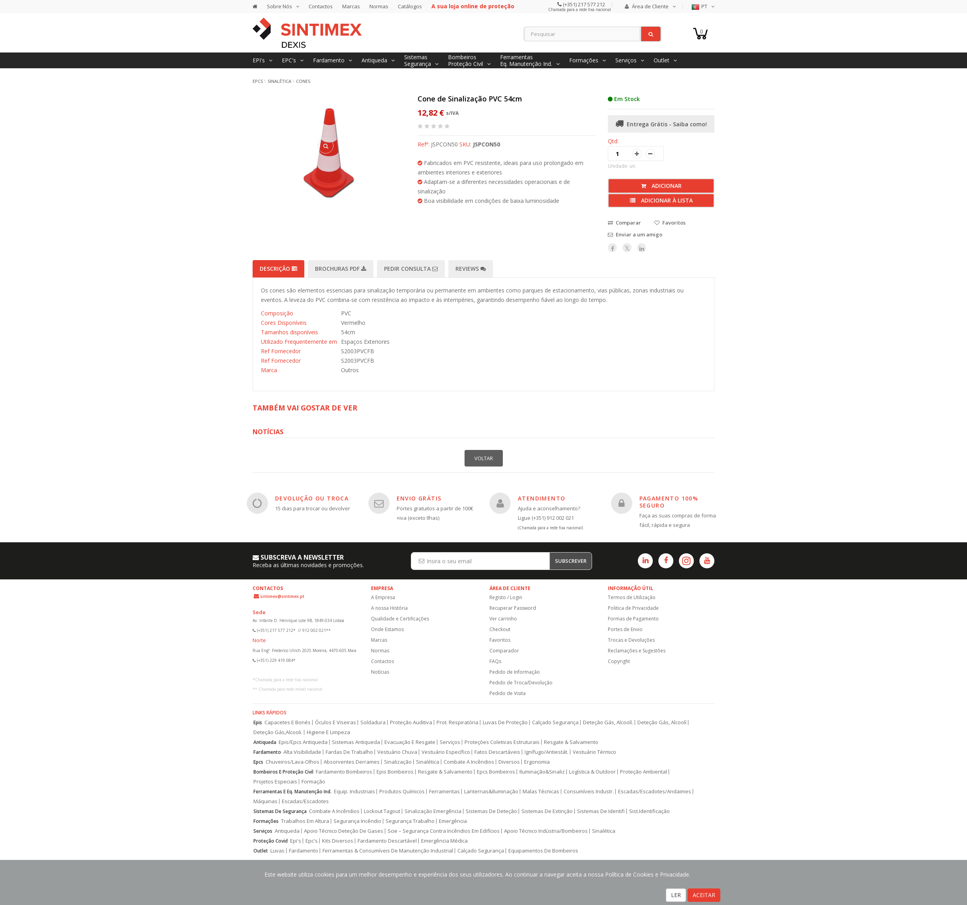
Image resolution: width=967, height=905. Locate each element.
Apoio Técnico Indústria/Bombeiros (546, 831)
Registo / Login (505, 597)
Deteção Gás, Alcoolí (661, 722)
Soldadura (373, 722)
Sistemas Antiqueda (356, 742)
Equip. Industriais (354, 791)
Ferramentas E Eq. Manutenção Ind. (292, 791)
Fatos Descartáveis (497, 752)
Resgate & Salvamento (571, 742)
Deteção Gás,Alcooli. (277, 732)
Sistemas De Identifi (601, 811)
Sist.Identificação (649, 811)
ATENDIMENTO (541, 498)
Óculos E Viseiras (335, 722)
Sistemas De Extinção (547, 811)
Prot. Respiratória (457, 722)
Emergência (453, 821)
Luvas (277, 850)
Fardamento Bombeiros (344, 771)
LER (676, 895)
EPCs (258, 81)
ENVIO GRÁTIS (419, 498)
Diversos (509, 761)
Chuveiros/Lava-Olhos (292, 761)
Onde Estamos (387, 629)
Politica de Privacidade (633, 608)
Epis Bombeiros (395, 771)
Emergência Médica (444, 840)
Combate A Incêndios (469, 761)
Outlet (260, 850)
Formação (313, 781)
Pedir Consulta (411, 268)
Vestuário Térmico (594, 752)
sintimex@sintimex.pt (282, 596)
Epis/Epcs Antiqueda (303, 742)
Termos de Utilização (632, 597)
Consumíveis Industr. (589, 791)
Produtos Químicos (402, 791)
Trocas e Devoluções (631, 640)
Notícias (380, 672)
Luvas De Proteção (505, 722)
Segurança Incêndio (357, 821)
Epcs (258, 761)
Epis (257, 722)
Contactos (321, 6)
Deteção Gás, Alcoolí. (608, 722)
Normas (378, 6)
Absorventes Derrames (352, 761)
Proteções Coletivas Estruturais (502, 742)
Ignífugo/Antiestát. (546, 752)
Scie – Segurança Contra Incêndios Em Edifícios (444, 831)
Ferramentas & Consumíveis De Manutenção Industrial (387, 850)
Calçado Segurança (555, 722)
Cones (303, 81)
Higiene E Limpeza (328, 732)
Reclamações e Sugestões (636, 650)
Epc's (311, 840)
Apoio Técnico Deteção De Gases (343, 831)
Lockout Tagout (382, 811)
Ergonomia (537, 761)
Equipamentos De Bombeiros (543, 850)
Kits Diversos (337, 840)
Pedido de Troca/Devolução (521, 682)
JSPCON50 (486, 144)
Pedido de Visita (507, 693)
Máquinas (265, 801)
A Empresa (383, 597)
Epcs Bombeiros (496, 771)
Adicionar (661, 185)
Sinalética (279, 81)
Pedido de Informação (514, 672)
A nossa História (389, 608)
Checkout (499, 629)
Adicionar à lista (661, 200)
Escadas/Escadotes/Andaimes (654, 791)
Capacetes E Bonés (287, 722)
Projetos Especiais (275, 781)
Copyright (619, 661)
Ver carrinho (503, 618)
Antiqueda (264, 742)
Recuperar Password (512, 608)
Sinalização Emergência (433, 811)
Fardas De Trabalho (349, 752)
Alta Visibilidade (302, 752)
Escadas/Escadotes (305, 801)
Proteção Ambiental (643, 771)
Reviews (470, 268)
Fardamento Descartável (387, 840)
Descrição (278, 268)
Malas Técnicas (541, 791)
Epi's (295, 840)
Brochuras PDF (340, 268)
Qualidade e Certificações (400, 618)
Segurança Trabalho (410, 821)
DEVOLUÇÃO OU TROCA (312, 498)
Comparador (504, 650)
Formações (266, 821)
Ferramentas (444, 791)
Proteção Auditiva (411, 722)
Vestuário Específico (446, 752)
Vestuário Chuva (397, 752)
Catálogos (410, 6)
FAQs (495, 661)
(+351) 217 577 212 (583, 4)
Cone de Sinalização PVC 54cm (470, 98)
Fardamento (267, 752)
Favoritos (499, 640)
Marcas (351, 6)
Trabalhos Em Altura (305, 821)
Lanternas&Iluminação (491, 791)
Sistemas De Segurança (280, 811)
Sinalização (398, 761)
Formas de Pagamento (633, 618)
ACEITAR (704, 895)
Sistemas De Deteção (491, 811)
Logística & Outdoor (592, 771)
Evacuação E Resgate (409, 742)
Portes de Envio (625, 629)
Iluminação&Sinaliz (542, 771)
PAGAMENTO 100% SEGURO (669, 502)
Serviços (450, 742)
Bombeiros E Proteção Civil (283, 771)
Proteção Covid (270, 840)
